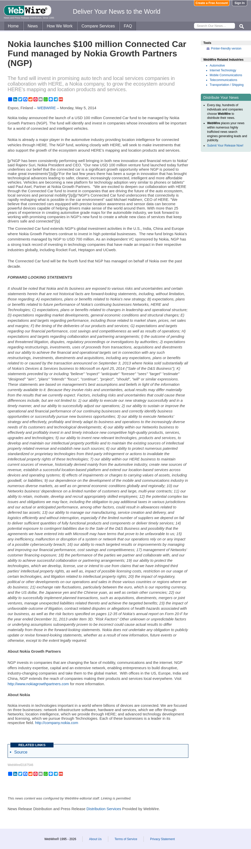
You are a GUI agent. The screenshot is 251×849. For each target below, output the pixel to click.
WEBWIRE (46, 108)
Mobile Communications (226, 75)
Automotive (217, 65)
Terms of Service (126, 839)
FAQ (128, 26)
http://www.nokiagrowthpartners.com (38, 684)
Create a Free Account (212, 3)
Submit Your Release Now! (225, 145)
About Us (95, 839)
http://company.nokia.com (56, 722)
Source (20, 752)
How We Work (60, 26)
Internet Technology (223, 70)
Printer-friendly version (226, 48)
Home (13, 26)
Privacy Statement (162, 839)
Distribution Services (103, 809)
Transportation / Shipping (227, 85)
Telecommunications (223, 80)
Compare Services (98, 26)
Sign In (240, 3)
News (33, 26)
